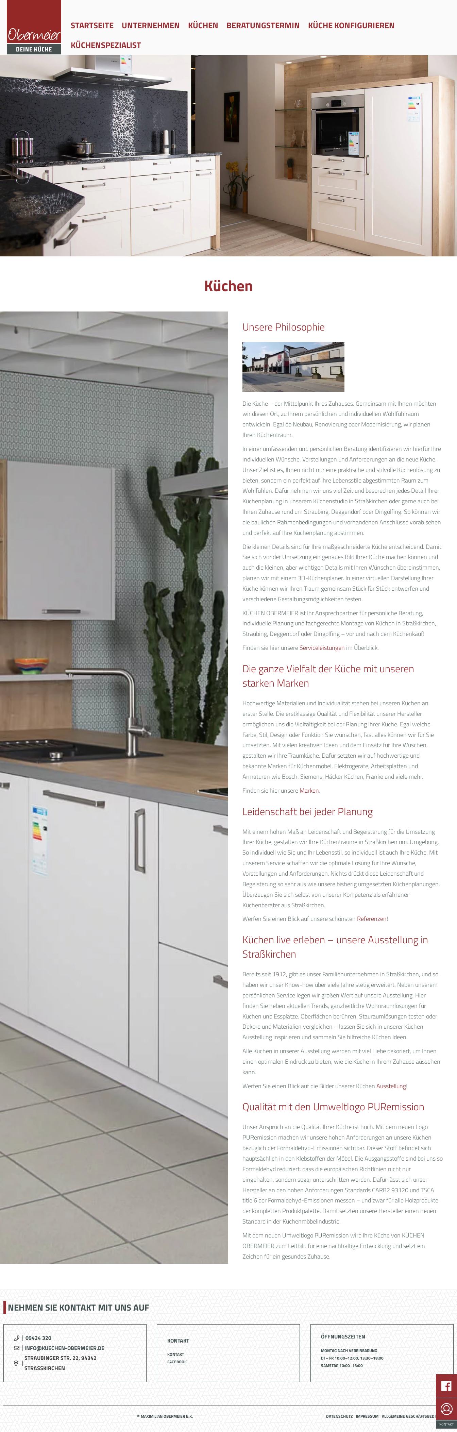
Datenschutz (339, 1416)
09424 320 (38, 1338)
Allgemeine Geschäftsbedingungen (418, 1416)
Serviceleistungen (322, 647)
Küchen (203, 25)
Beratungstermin (263, 25)
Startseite (92, 25)
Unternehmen (151, 25)
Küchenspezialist (106, 45)
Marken (309, 790)
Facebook (177, 1362)
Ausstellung (391, 1086)
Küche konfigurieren (351, 25)
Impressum (367, 1416)
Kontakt (175, 1354)
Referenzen (372, 918)
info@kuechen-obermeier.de (64, 1348)
